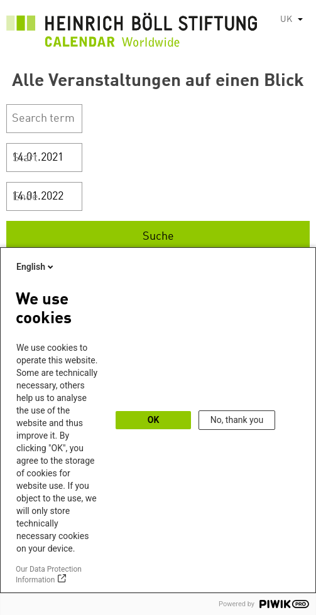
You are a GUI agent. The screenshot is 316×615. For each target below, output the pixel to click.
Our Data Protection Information (49, 574)
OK (154, 420)
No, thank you (237, 420)
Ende (25, 197)
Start (25, 158)
